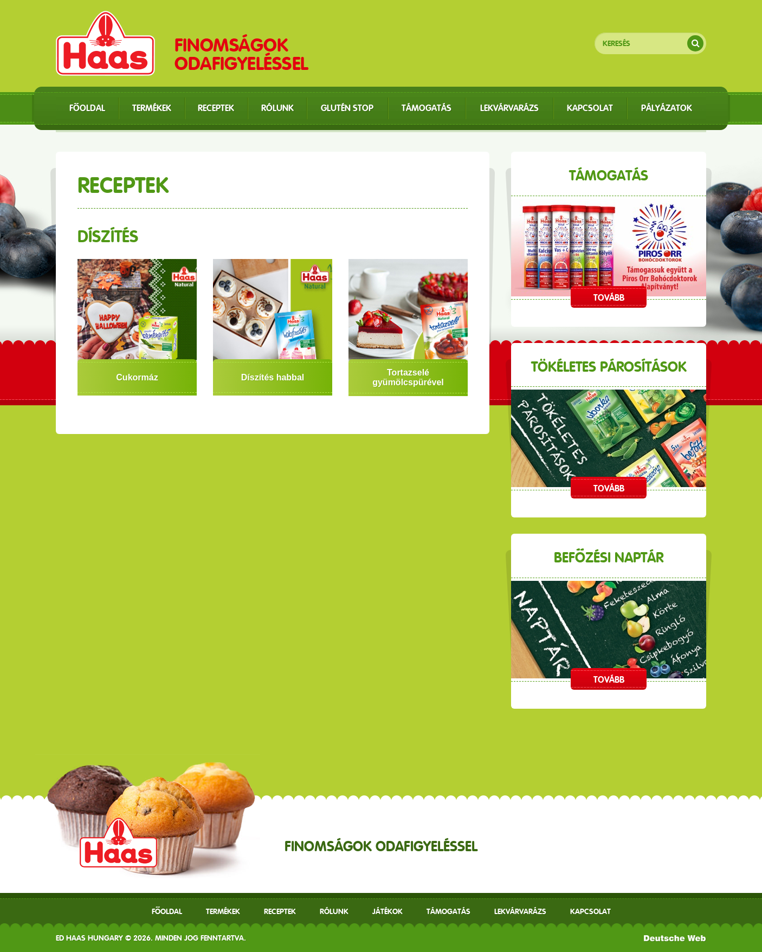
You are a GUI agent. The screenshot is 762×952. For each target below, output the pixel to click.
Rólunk (334, 911)
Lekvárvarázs (520, 911)
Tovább (608, 298)
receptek (280, 911)
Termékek (223, 911)
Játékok (387, 911)
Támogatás (448, 911)
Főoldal (167, 911)
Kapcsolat (590, 911)
